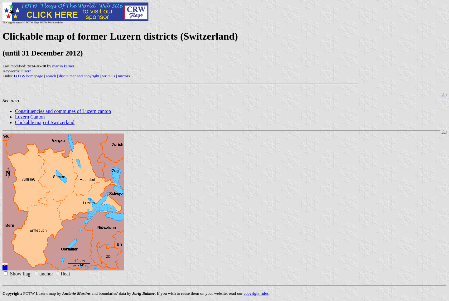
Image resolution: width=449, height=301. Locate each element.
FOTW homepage (28, 76)
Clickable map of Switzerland (45, 122)
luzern (26, 71)
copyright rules (256, 293)
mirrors (124, 76)
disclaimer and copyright (79, 76)
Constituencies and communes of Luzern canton (63, 111)
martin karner (63, 66)
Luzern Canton (30, 116)
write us (108, 76)
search (51, 76)
